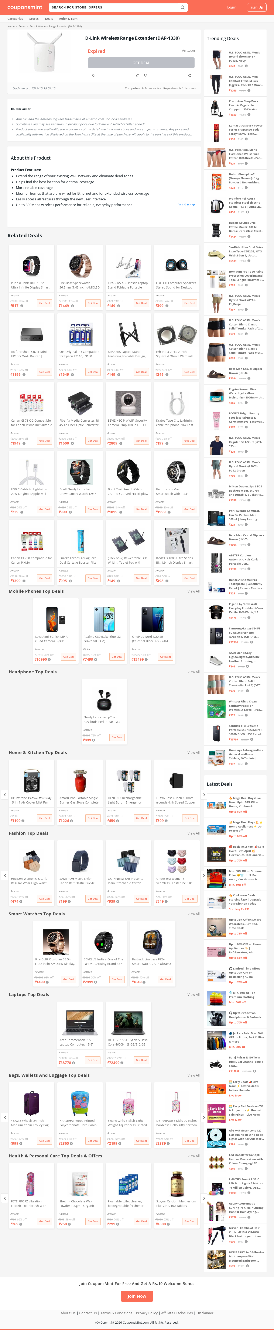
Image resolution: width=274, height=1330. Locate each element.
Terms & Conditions (116, 1313)
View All (194, 591)
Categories (15, 19)
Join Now (137, 1296)
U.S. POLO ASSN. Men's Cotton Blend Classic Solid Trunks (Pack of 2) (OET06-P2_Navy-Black (244, 324)
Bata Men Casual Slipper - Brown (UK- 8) (246, 371)
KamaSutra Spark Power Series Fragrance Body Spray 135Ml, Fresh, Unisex (246, 130)
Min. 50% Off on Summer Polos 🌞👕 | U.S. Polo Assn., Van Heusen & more (246, 875)
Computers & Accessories (143, 88)
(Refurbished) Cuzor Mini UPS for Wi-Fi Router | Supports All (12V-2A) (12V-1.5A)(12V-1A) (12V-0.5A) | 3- (31, 354)
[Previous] (4, 794)
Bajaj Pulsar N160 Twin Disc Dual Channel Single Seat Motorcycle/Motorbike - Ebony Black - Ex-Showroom (246, 1062)
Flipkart (87, 649)
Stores (34, 19)
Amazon (188, 50)
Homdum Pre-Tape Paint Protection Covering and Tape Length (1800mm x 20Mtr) (246, 276)
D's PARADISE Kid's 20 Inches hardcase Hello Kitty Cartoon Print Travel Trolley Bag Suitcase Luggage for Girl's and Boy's (176, 1123)
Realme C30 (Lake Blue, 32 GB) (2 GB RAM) (102, 639)
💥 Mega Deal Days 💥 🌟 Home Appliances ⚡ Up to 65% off (246, 826)
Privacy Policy (147, 1313)
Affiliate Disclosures (177, 1313)
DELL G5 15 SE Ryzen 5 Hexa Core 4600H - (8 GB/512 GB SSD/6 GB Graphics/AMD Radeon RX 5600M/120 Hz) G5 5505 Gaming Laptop (128, 1042)
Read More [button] (186, 205)
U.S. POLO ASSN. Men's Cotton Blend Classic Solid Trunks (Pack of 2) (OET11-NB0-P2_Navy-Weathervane (244, 349)
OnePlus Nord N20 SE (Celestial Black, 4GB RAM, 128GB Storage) (150, 639)
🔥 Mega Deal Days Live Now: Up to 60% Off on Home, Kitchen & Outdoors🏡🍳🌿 (245, 802)
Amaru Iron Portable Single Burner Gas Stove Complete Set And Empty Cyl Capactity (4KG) (79, 800)
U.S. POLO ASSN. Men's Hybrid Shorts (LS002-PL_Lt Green (244, 466)
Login (232, 7)
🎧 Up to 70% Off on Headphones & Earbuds (245, 1015)
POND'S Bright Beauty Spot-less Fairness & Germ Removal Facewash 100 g (246, 417)
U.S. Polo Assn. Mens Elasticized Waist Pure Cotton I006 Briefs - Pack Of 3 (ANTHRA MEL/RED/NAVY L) (245, 154)
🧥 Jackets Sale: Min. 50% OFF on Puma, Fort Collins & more (246, 1037)
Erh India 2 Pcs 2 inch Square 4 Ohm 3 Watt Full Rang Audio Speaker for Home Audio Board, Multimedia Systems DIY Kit (175, 354)
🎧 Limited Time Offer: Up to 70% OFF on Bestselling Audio (244, 973)
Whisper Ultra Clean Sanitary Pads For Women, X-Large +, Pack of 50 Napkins (245, 705)
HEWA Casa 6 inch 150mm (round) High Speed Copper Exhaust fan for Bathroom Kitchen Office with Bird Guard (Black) (175, 800)
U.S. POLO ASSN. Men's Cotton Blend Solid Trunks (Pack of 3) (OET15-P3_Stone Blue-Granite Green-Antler (246, 681)
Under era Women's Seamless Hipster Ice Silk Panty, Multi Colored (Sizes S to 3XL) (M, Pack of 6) (176, 881)
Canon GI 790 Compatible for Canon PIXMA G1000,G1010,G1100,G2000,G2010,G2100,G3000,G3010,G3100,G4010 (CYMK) (31, 560)
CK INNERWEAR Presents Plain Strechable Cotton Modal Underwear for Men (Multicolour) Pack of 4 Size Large (127, 881)
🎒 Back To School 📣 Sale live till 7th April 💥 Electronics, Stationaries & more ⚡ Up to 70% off (246, 851)
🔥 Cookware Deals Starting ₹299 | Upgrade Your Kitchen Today (245, 899)
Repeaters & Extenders (179, 88)
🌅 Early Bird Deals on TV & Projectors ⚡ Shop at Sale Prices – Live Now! (246, 1110)
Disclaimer (204, 1313)
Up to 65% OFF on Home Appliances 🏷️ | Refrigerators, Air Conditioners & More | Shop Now (245, 948)
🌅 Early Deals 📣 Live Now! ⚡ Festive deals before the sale (243, 1086)
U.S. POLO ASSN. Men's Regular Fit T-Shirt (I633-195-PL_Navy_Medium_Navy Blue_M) (245, 442)
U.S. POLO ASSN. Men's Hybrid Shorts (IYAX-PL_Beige (244, 300)
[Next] (203, 794)
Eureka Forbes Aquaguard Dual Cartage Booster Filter (78, 560)
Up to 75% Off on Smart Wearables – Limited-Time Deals (245, 924)
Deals (49, 19)
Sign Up (256, 7)
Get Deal (141, 62)
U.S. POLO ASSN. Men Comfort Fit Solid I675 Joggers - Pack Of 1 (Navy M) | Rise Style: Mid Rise (245, 81)
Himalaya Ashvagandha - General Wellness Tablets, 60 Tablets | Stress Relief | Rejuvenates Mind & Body (246, 754)
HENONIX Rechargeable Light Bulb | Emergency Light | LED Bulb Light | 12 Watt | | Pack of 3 (127, 800)
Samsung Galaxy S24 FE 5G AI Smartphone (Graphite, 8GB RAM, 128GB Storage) (244, 632)
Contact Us (88, 1313)
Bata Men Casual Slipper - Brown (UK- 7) (246, 537)
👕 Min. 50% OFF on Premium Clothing (242, 995)
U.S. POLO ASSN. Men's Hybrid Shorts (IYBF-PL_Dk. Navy (244, 57)
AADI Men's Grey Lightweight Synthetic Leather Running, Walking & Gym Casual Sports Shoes (244, 657)
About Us (68, 1313)
